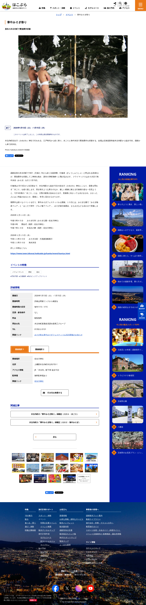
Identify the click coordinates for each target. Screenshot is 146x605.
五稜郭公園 (122, 401)
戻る (46, 437)
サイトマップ (79, 574)
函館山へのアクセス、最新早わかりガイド (130, 230)
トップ (58, 14)
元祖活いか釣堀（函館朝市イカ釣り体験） (130, 349)
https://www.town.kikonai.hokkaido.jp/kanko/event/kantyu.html (40, 253)
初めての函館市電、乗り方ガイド (130, 281)
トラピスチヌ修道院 (126, 375)
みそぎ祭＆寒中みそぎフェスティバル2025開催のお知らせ (58, 335)
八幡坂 (120, 427)
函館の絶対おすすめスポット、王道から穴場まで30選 (130, 307)
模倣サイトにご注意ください (73, 571)
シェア (9, 156)
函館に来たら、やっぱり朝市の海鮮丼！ (130, 256)
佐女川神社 (39, 381)
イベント (69, 14)
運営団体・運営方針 (63, 574)
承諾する (33, 600)
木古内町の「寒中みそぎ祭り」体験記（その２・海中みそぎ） (63, 422)
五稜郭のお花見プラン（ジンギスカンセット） (130, 452)
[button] (65, 114)
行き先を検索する (52, 392)
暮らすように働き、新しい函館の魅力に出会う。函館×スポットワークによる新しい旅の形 (130, 204)
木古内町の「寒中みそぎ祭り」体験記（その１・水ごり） (64, 414)
